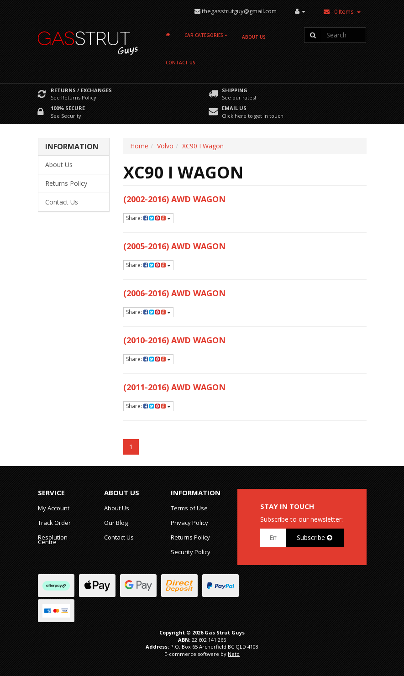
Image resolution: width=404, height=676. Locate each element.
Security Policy (190, 552)
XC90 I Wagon (203, 145)
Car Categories (205, 35)
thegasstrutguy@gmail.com (239, 11)
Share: (148, 218)
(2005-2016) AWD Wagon (174, 246)
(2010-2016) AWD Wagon (174, 340)
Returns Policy (66, 183)
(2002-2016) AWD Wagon (174, 199)
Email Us (234, 108)
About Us (254, 37)
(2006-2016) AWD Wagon (174, 293)
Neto (234, 653)
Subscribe (314, 537)
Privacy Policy (189, 523)
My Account (53, 508)
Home (139, 145)
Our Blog (116, 523)
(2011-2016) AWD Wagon (174, 387)
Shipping (234, 90)
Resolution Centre (53, 539)
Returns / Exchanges (81, 90)
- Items (339, 11)
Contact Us (180, 62)
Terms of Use (189, 508)
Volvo (165, 145)
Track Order (54, 523)
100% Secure (68, 108)
